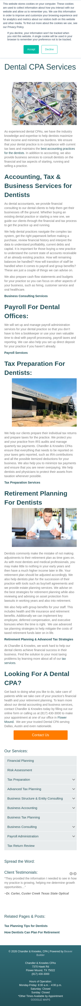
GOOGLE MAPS (40, 999)
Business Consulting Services (26, 296)
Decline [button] (49, 49)
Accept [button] (31, 49)
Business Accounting (22, 808)
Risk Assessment (19, 770)
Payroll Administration (22, 836)
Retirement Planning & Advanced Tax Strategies (38, 639)
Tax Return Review (21, 845)
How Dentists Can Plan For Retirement (32, 932)
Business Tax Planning (23, 817)
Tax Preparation (18, 779)
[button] (41, 735)
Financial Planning (20, 760)
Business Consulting (22, 827)
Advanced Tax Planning (24, 789)
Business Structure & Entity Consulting (35, 798)
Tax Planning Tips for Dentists (26, 926)
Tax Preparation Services (22, 482)
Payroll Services (16, 352)
